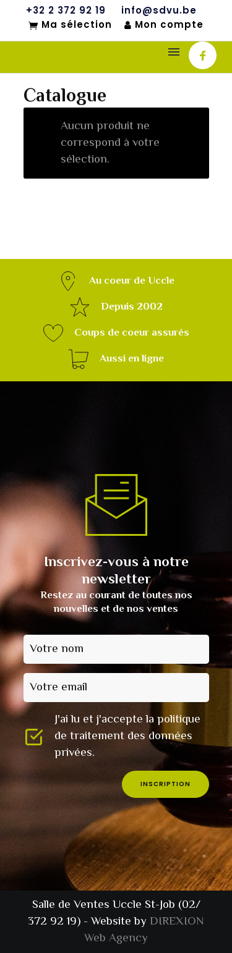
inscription (165, 784)
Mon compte (164, 25)
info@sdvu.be (159, 10)
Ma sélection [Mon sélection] (70, 25)
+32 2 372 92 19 (66, 10)
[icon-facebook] (203, 55)
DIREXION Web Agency (144, 930)
